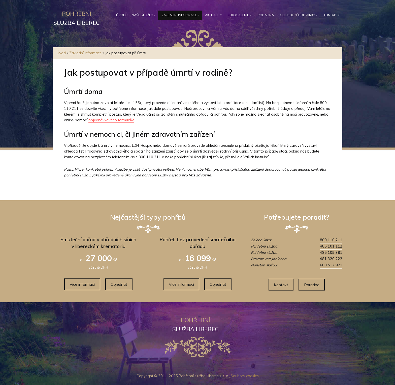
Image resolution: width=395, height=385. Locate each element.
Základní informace (85, 53)
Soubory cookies (245, 376)
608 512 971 (331, 265)
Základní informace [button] (179, 15)
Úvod (121, 15)
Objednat (119, 284)
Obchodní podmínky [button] (297, 15)
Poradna (265, 15)
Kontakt (281, 284)
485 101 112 (331, 246)
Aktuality (213, 15)
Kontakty (331, 15)
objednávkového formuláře (111, 120)
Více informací (82, 284)
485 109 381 (331, 252)
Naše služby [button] (142, 15)
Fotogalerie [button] (238, 15)
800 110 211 (331, 240)
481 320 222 (331, 259)
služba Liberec (77, 17)
